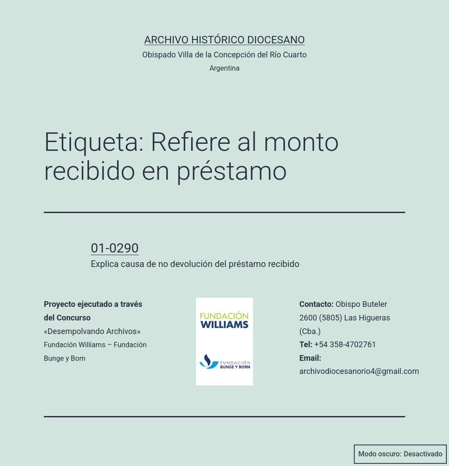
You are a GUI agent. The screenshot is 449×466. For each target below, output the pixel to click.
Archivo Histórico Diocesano (224, 40)
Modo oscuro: (400, 454)
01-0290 (115, 248)
